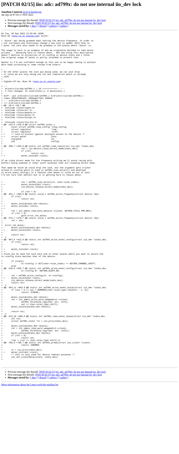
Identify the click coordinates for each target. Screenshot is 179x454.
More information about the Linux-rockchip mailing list (29, 451)
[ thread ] (42, 26)
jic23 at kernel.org (32, 12)
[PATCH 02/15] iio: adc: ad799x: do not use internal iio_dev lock (72, 20)
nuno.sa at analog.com (25, 36)
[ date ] (33, 26)
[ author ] (63, 26)
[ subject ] (53, 26)
